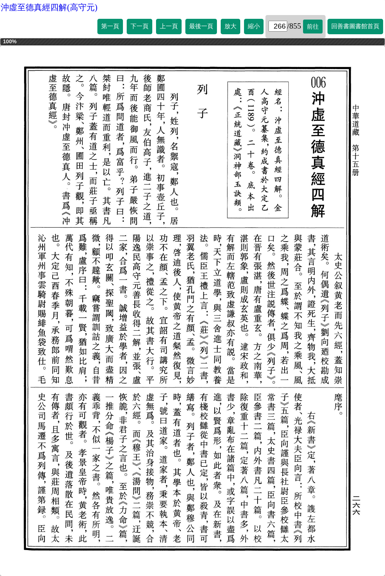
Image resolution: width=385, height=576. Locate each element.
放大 (230, 26)
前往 (313, 26)
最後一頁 (201, 26)
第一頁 (110, 26)
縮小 (254, 26)
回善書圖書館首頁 (355, 26)
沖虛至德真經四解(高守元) (49, 7)
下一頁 (139, 26)
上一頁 (169, 26)
